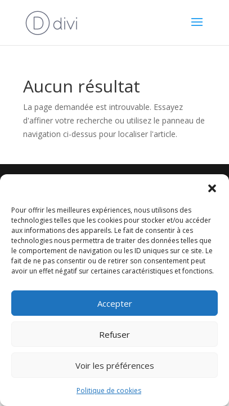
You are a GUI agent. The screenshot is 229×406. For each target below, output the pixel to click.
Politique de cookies (109, 390)
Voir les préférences (114, 365)
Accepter (114, 303)
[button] (212, 188)
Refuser (114, 334)
